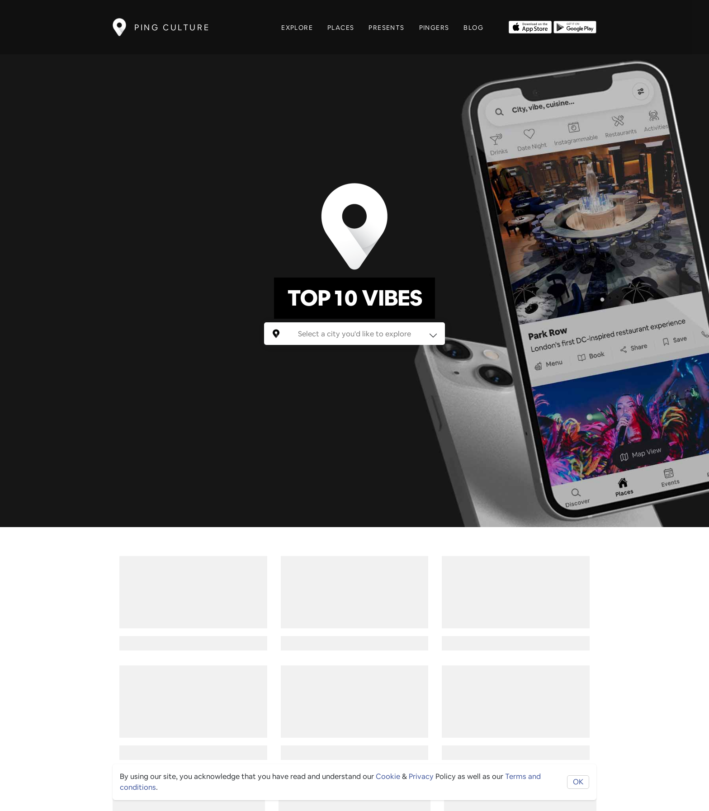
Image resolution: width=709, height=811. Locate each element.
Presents (386, 28)
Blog (473, 28)
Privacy (421, 776)
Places (340, 28)
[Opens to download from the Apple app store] (530, 26)
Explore (297, 28)
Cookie (388, 776)
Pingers (434, 28)
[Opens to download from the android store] (574, 26)
